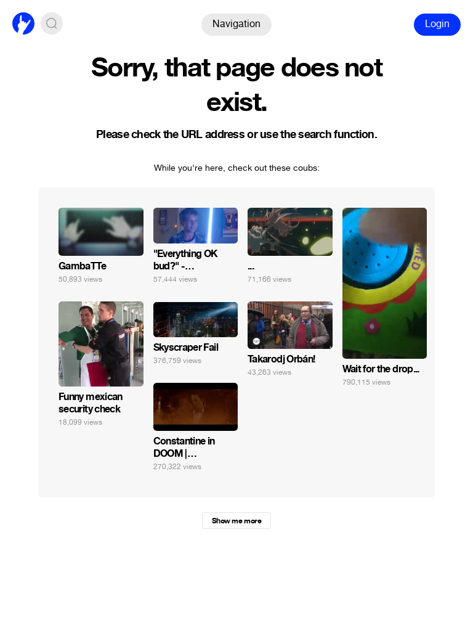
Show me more (236, 521)
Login (437, 23)
